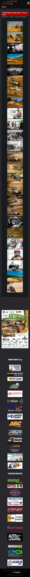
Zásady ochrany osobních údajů (15, 575)
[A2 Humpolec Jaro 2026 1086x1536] (15, 353)
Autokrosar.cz (15, 301)
